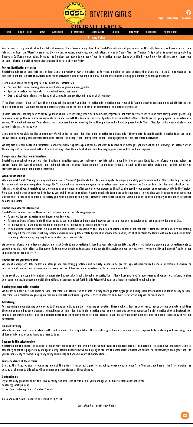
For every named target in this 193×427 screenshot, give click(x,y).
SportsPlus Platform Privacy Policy (96, 405)
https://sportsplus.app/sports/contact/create (27, 389)
